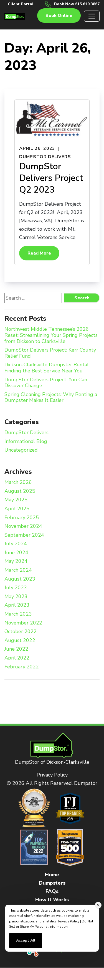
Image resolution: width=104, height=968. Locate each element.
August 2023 (19, 579)
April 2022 (16, 658)
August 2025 (19, 491)
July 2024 (15, 544)
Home (52, 874)
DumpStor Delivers (45, 157)
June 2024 (16, 553)
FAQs (52, 891)
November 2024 (23, 526)
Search (82, 298)
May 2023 (15, 597)
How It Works (52, 899)
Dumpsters (52, 883)
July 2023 (15, 588)
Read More (39, 253)
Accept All (25, 940)
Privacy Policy (52, 775)
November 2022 (23, 623)
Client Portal (21, 4)
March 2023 (18, 614)
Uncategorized (21, 450)
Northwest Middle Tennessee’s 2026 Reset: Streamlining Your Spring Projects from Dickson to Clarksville (51, 335)
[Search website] (33, 298)
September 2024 (24, 535)
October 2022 (20, 632)
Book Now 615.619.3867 (77, 4)
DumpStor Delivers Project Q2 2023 (51, 177)
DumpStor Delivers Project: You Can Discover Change (45, 383)
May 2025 (15, 500)
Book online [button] (58, 16)
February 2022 (21, 667)
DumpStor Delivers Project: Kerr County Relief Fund (50, 353)
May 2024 (15, 561)
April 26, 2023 (37, 148)
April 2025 (16, 509)
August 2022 (19, 641)
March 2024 (18, 570)
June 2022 (16, 649)
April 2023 (16, 605)
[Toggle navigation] (92, 16)
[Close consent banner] (98, 905)
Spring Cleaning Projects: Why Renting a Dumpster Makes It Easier (50, 398)
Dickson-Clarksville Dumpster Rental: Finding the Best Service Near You (47, 368)
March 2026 (18, 482)
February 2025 (21, 518)
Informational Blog (25, 442)
